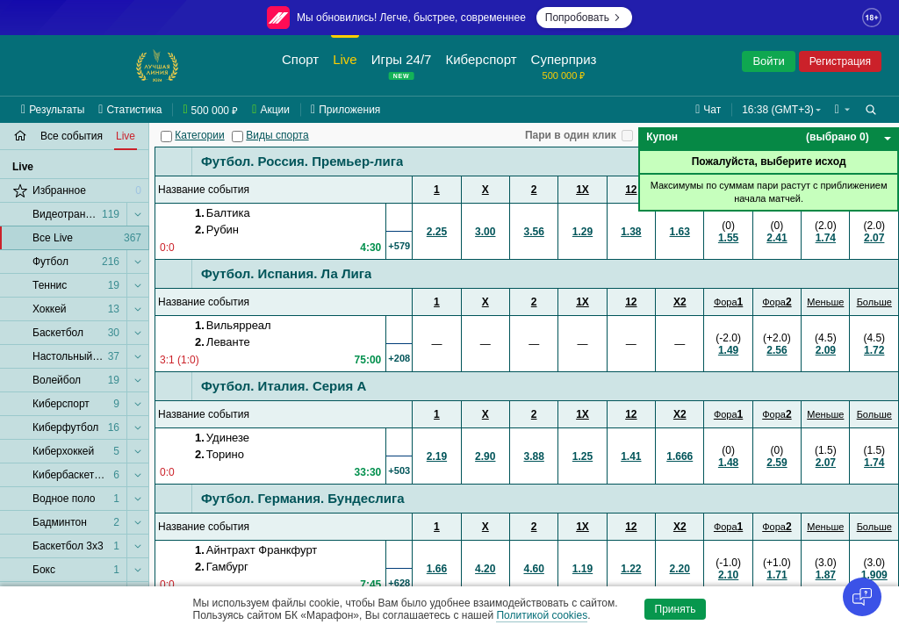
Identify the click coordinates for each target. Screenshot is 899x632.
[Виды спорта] (237, 136)
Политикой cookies (541, 615)
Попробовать (584, 17)
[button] (842, 110)
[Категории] (166, 136)
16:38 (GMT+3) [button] (778, 110)
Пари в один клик (570, 135)
